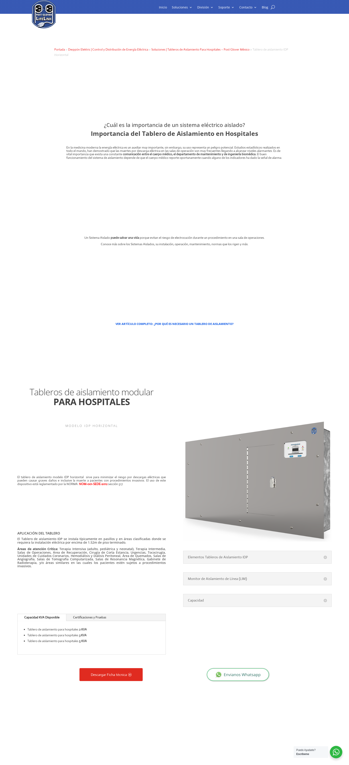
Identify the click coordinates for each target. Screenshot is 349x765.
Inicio (163, 7)
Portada (59, 49)
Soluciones (180, 7)
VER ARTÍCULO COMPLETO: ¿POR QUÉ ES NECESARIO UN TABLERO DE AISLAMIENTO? (174, 324)
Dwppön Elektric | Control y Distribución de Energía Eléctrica (108, 49)
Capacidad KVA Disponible (41, 617)
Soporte (224, 7)
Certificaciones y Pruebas (89, 617)
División (203, 7)
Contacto (245, 7)
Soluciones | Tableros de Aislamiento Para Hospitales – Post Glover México (200, 49)
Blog (265, 7)
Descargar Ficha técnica (109, 674)
